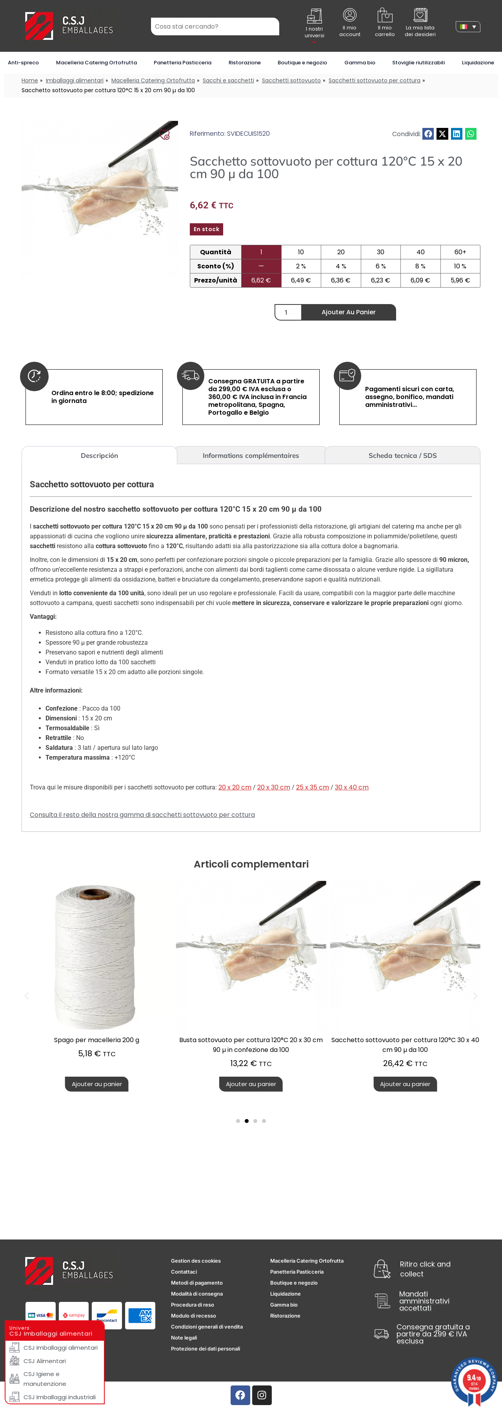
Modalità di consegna (197, 1294)
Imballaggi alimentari (75, 80)
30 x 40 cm (352, 787)
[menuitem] (468, 26)
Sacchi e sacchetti (228, 80)
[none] (468, 26)
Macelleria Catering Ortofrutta (96, 62)
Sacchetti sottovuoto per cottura (374, 80)
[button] (428, 133)
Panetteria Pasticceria (182, 62)
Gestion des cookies (196, 1261)
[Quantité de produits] (288, 312)
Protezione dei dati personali (205, 1348)
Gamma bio (359, 62)
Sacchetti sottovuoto (291, 80)
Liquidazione (478, 62)
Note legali (184, 1337)
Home (30, 80)
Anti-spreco (23, 62)
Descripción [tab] (99, 455)
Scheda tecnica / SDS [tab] (403, 455)
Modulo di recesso (193, 1315)
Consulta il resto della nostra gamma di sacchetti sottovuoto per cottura (142, 814)
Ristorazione (245, 62)
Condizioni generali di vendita (207, 1326)
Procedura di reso (192, 1304)
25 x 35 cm (312, 787)
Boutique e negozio (302, 62)
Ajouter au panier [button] (217, 1084)
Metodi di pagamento (197, 1283)
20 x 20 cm (234, 787)
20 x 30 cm (273, 787)
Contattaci (184, 1272)
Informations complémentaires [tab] (251, 455)
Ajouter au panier (349, 312)
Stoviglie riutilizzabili (418, 62)
